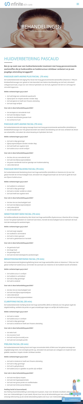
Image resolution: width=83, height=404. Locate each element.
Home (32, 31)
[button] (78, 4)
